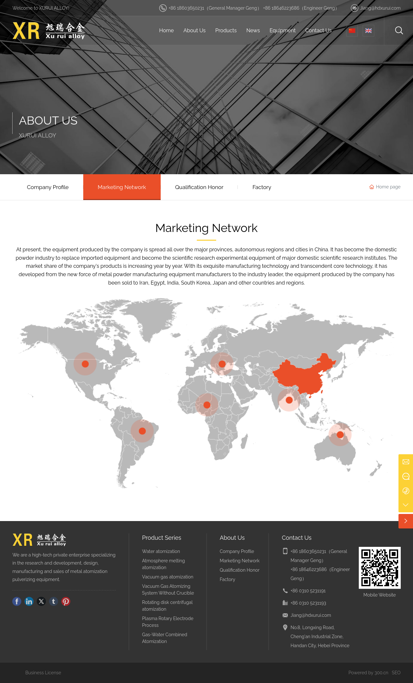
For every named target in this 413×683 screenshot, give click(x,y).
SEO (396, 672)
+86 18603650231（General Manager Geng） (214, 8)
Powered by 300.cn (368, 672)
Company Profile (237, 551)
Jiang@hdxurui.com (380, 8)
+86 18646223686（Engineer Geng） (301, 8)
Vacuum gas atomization (167, 576)
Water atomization (161, 551)
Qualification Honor (239, 570)
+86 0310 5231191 (308, 590)
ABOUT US (48, 120)
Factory (227, 579)
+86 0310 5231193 (308, 603)
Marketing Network (239, 560)
